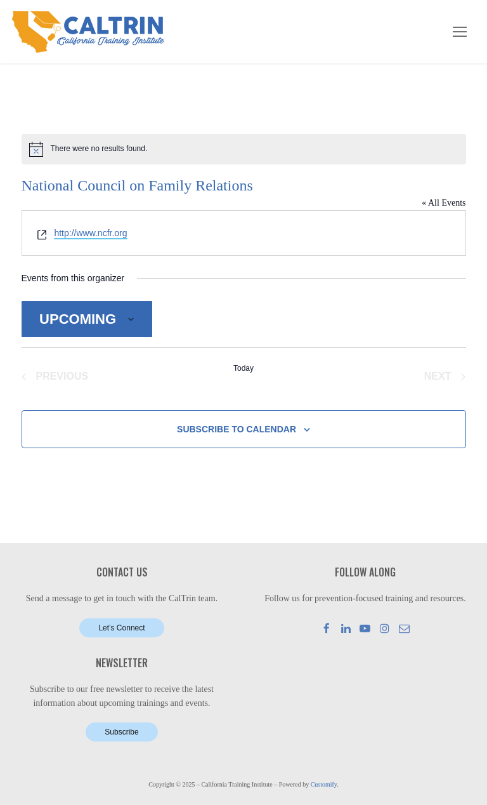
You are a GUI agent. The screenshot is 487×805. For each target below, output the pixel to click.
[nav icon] (459, 31)
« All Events (443, 203)
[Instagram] (384, 628)
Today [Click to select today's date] (243, 368)
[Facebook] (327, 628)
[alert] (244, 149)
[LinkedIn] (346, 628)
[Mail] (404, 628)
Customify (324, 784)
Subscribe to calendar (236, 429)
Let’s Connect (121, 627)
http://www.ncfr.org (90, 233)
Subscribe (121, 732)
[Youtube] (365, 628)
